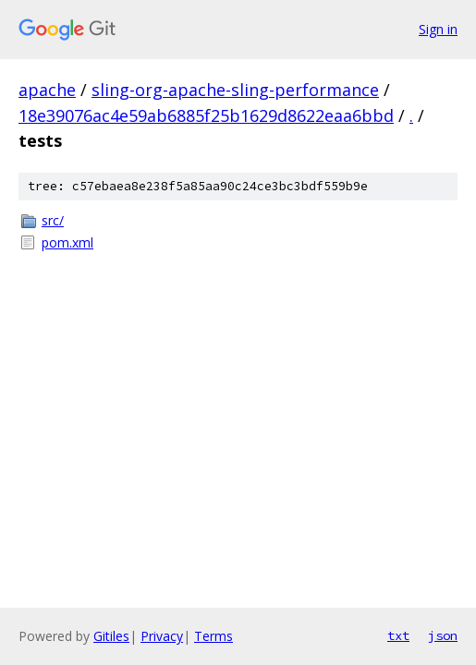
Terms (213, 636)
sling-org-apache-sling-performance (235, 90)
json (443, 635)
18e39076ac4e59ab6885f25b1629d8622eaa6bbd (206, 115)
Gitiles (111, 636)
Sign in (438, 29)
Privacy (161, 636)
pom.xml (67, 242)
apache (47, 90)
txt (398, 635)
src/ (53, 220)
